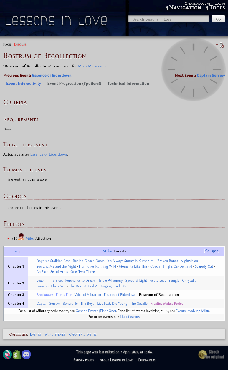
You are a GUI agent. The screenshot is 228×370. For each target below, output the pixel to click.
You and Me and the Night (56, 266)
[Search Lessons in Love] (168, 18)
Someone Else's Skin (52, 286)
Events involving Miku (192, 311)
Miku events (55, 334)
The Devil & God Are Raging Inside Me (98, 286)
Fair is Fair (64, 295)
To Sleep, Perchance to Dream (73, 281)
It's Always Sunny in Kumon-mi (131, 261)
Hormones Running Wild (97, 266)
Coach (155, 266)
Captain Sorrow (211, 75)
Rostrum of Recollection (159, 295)
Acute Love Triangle (164, 281)
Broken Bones (167, 261)
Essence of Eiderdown (52, 75)
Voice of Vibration (87, 295)
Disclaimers (147, 360)
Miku (30, 238)
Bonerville (70, 303)
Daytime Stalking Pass (53, 261)
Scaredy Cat (204, 266)
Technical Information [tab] (128, 83)
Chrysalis (189, 281)
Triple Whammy (110, 281)
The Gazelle (139, 303)
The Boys (87, 303)
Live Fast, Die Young (112, 303)
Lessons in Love (57, 22)
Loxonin (43, 281)
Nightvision (189, 261)
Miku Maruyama (92, 66)
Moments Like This (133, 266)
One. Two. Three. (82, 272)
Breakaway (45, 295)
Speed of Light (136, 281)
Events (35, 334)
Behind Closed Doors (89, 261)
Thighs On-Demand (177, 266)
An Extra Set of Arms (52, 272)
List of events (130, 317)
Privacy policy (83, 360)
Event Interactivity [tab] (23, 83)
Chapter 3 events (83, 334)
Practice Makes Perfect (167, 303)
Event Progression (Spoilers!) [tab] (74, 83)
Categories (18, 334)
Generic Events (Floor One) (96, 311)
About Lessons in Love (116, 360)
